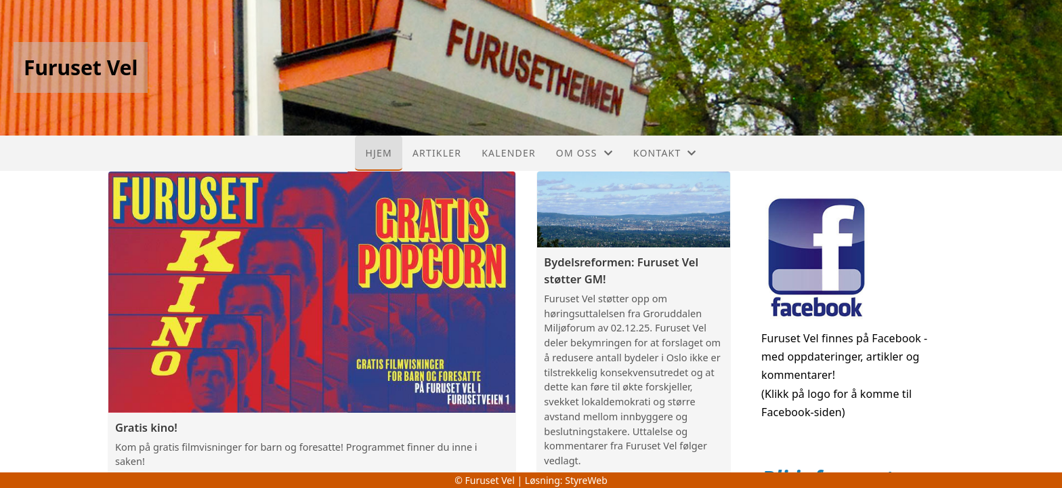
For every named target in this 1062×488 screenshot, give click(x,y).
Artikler (436, 152)
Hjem (378, 152)
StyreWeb (586, 480)
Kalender (509, 152)
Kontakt (665, 152)
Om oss (584, 152)
